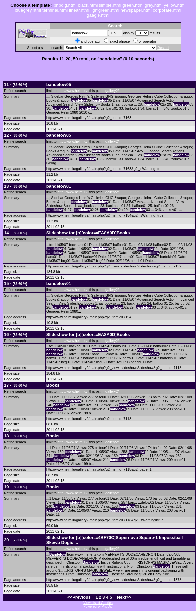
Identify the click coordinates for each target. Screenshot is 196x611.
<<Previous (79, 597)
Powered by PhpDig (97, 606)
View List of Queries (98, 603)
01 (58, 186)
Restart (163, 48)
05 (58, 84)
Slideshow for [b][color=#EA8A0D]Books (88, 232)
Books (53, 385)
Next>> (124, 597)
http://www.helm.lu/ (72, 91)
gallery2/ (112, 91)
